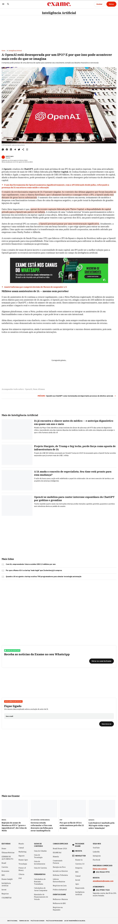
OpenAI (28, 389)
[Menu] (3, 4)
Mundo (21, 844)
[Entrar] (111, 4)
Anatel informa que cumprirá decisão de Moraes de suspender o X (35, 287)
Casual (21, 848)
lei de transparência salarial (74, 920)
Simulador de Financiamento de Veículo (41, 896)
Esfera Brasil (45, 820)
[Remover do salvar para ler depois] (27, 149)
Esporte (22, 856)
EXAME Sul (57, 853)
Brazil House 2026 (60, 849)
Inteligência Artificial (59, 13)
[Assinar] (99, 4)
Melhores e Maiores (60, 899)
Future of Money (22, 869)
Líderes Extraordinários (59, 880)
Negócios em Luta (60, 886)
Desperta (78, 868)
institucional (12, 920)
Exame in (79, 860)
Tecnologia (23, 864)
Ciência (21, 874)
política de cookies (37, 920)
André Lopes (10, 156)
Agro (77, 884)
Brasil (4, 863)
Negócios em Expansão (58, 908)
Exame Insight (7, 879)
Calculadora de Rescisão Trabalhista (40, 881)
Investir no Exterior (60, 871)
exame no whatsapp (12, 650)
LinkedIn (96, 852)
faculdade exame (79, 845)
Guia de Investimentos (39, 862)
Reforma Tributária (60, 875)
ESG (3, 875)
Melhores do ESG (59, 903)
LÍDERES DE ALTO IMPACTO (7, 858)
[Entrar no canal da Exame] (101, 661)
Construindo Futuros (57, 862)
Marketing (22, 852)
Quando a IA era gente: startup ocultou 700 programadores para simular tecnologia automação (43, 576)
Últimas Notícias (8, 853)
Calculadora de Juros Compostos (40, 889)
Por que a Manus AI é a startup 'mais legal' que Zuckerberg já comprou (34, 570)
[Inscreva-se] (106, 723)
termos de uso (24, 920)
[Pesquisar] (8, 4)
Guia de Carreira (40, 868)
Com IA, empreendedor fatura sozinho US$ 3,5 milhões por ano (31, 564)
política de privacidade (54, 920)
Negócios (5, 894)
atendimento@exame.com (103, 881)
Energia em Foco (59, 867)
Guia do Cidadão (40, 851)
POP (20, 878)
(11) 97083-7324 (103, 890)
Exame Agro (23, 860)
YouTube (96, 848)
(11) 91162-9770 (103, 872)
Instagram (97, 856)
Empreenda (79, 888)
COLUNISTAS (6, 898)
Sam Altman (39, 389)
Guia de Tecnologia (38, 856)
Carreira (5, 867)
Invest (4, 890)
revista (78, 851)
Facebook (96, 860)
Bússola (56, 857)
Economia (5, 871)
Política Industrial (60, 890)
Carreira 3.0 (79, 864)
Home (3, 51)
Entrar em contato (100, 869)
